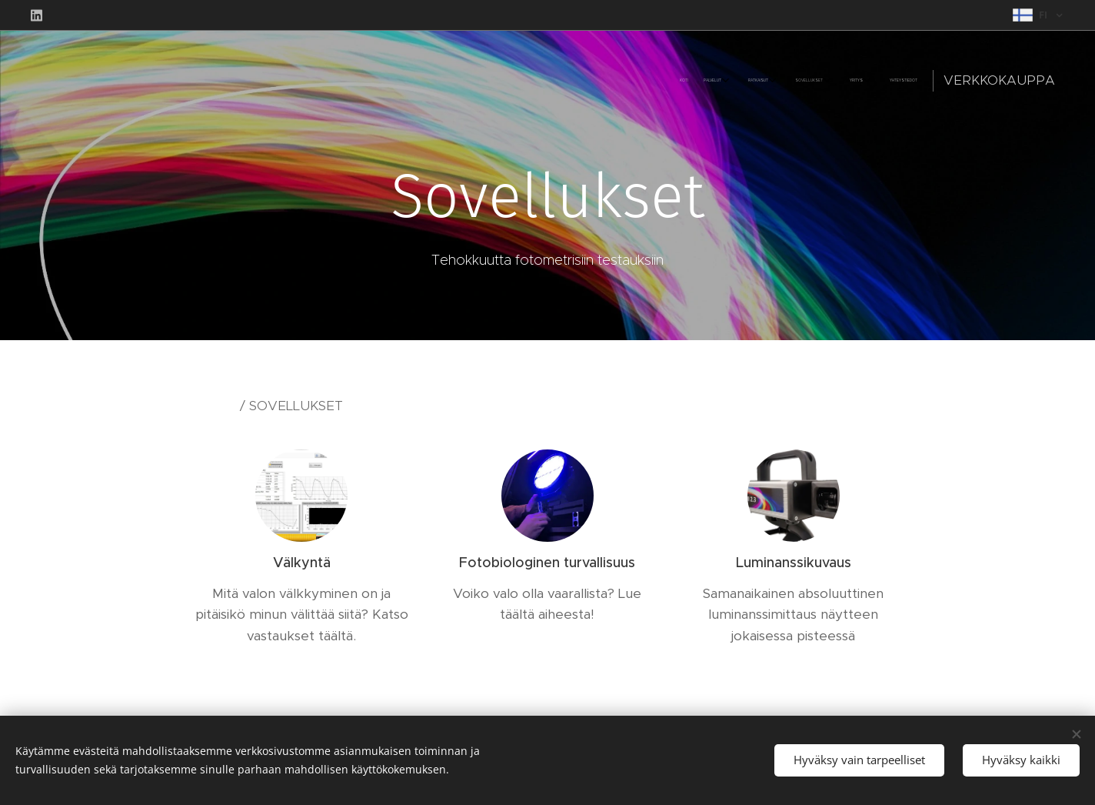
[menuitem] (796, 81)
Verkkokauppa (999, 80)
